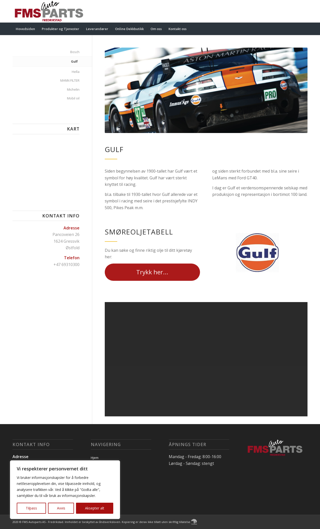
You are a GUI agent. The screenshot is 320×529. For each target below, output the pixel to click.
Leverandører (101, 466)
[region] (65, 489)
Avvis (61, 508)
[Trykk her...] (152, 279)
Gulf (74, 61)
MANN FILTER (70, 80)
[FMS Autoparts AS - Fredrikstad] (49, 11)
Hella (76, 71)
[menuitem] (25, 29)
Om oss (96, 475)
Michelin (73, 89)
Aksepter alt (94, 508)
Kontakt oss (100, 484)
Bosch (75, 52)
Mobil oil (73, 98)
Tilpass (31, 508)
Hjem (94, 457)
